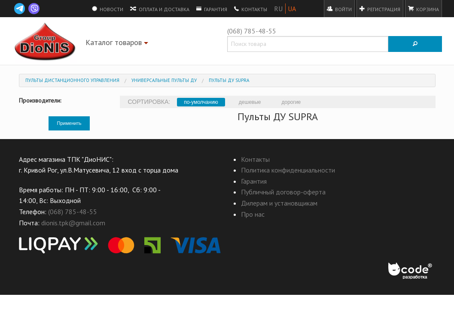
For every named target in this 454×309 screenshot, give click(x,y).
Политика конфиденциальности (288, 170)
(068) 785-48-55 (251, 31)
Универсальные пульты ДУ (164, 80)
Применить (69, 123)
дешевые (250, 102)
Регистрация (380, 8)
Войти (339, 8)
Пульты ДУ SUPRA (229, 80)
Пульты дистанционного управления (72, 80)
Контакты (250, 8)
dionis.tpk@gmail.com (73, 222)
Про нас (253, 214)
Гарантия (211, 8)
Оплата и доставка (159, 8)
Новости (107, 8)
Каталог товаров (117, 44)
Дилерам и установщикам (279, 203)
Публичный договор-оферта (283, 192)
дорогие (291, 102)
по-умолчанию (201, 102)
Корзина (423, 8)
